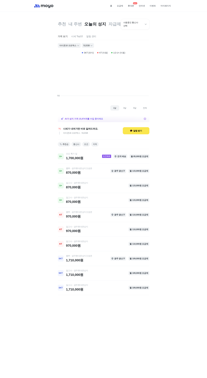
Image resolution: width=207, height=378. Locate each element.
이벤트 (153, 6)
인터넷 (142, 6)
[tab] (63, 36)
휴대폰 (132, 5)
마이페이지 (166, 6)
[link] (103, 156)
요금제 (120, 6)
